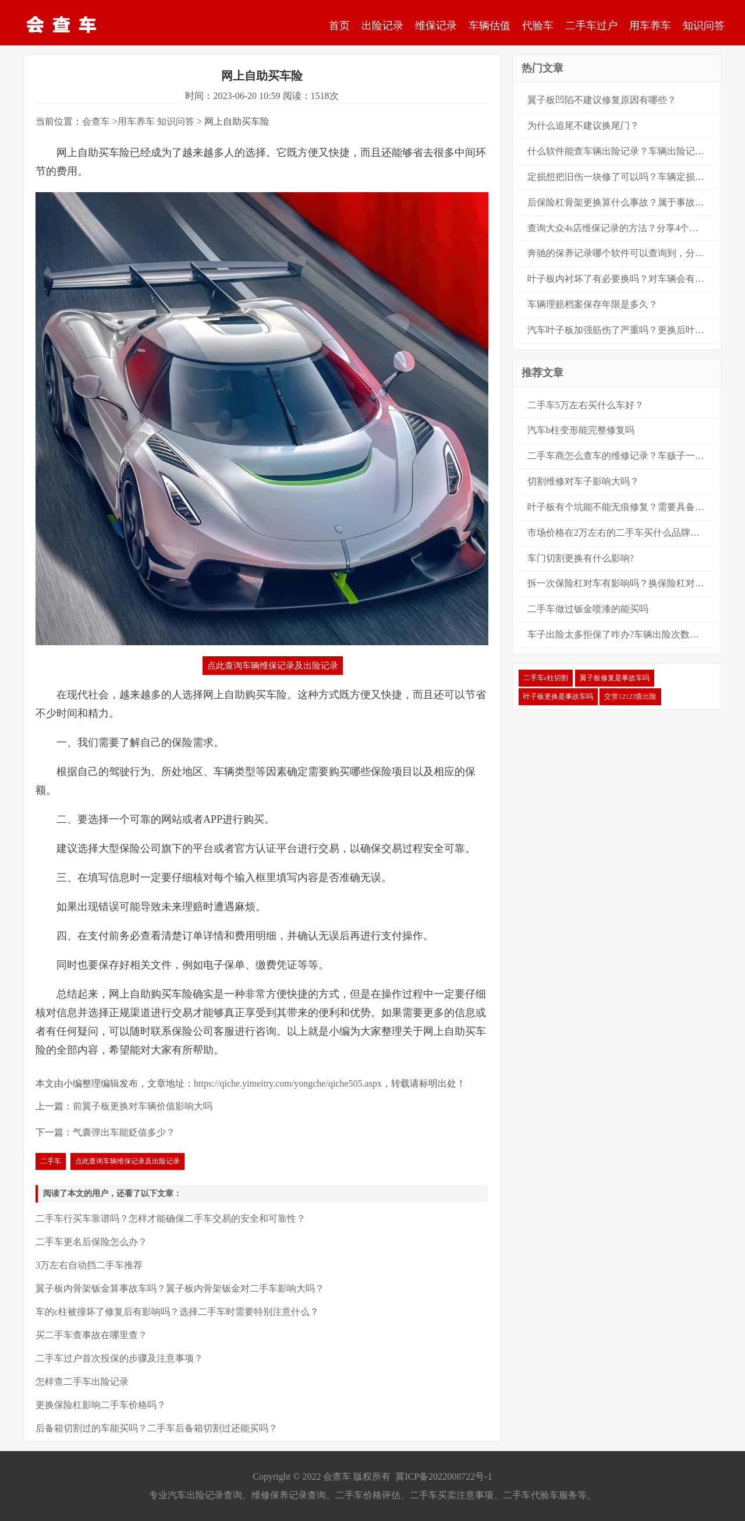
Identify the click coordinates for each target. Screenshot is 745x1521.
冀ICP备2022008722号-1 (443, 1476)
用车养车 (650, 25)
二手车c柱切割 (545, 678)
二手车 (50, 1161)
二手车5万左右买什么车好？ (585, 405)
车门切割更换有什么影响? (580, 558)
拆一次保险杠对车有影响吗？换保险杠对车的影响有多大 (621, 583)
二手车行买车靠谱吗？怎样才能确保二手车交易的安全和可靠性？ (171, 1218)
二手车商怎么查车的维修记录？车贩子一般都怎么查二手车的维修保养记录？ (621, 456)
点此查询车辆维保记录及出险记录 (272, 665)
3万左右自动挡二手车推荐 (89, 1265)
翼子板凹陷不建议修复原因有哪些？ (601, 100)
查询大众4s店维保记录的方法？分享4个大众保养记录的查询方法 (621, 228)
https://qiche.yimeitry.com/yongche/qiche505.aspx (288, 1083)
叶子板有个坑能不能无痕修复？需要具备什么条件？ (621, 507)
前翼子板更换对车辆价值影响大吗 (142, 1106)
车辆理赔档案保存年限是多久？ (592, 304)
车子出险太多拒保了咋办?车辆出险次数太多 (617, 634)
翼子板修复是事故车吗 (615, 678)
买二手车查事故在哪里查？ (91, 1335)
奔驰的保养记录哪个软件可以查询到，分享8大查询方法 (621, 253)
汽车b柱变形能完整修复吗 (580, 430)
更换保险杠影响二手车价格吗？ (101, 1405)
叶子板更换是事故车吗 (558, 696)
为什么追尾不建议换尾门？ (583, 125)
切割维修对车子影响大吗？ (583, 481)
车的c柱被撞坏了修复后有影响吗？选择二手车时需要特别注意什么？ (177, 1312)
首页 (339, 25)
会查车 (96, 121)
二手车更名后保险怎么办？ (91, 1242)
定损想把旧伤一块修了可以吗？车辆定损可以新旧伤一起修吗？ (621, 177)
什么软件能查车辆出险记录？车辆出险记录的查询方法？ (621, 151)
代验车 (538, 25)
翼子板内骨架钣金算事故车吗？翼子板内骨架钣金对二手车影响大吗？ (180, 1288)
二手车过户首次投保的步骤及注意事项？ (119, 1358)
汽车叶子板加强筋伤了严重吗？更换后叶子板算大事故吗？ (621, 330)
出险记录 (382, 25)
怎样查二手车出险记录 (82, 1381)
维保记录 (436, 25)
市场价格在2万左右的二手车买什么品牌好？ (618, 532)
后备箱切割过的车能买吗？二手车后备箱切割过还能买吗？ (157, 1428)
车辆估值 (489, 25)
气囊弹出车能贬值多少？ (124, 1132)
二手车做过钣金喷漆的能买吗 (587, 609)
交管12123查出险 (630, 696)
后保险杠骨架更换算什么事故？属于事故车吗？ (621, 202)
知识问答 (704, 25)
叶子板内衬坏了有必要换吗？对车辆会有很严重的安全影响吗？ (621, 279)
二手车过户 (591, 25)
